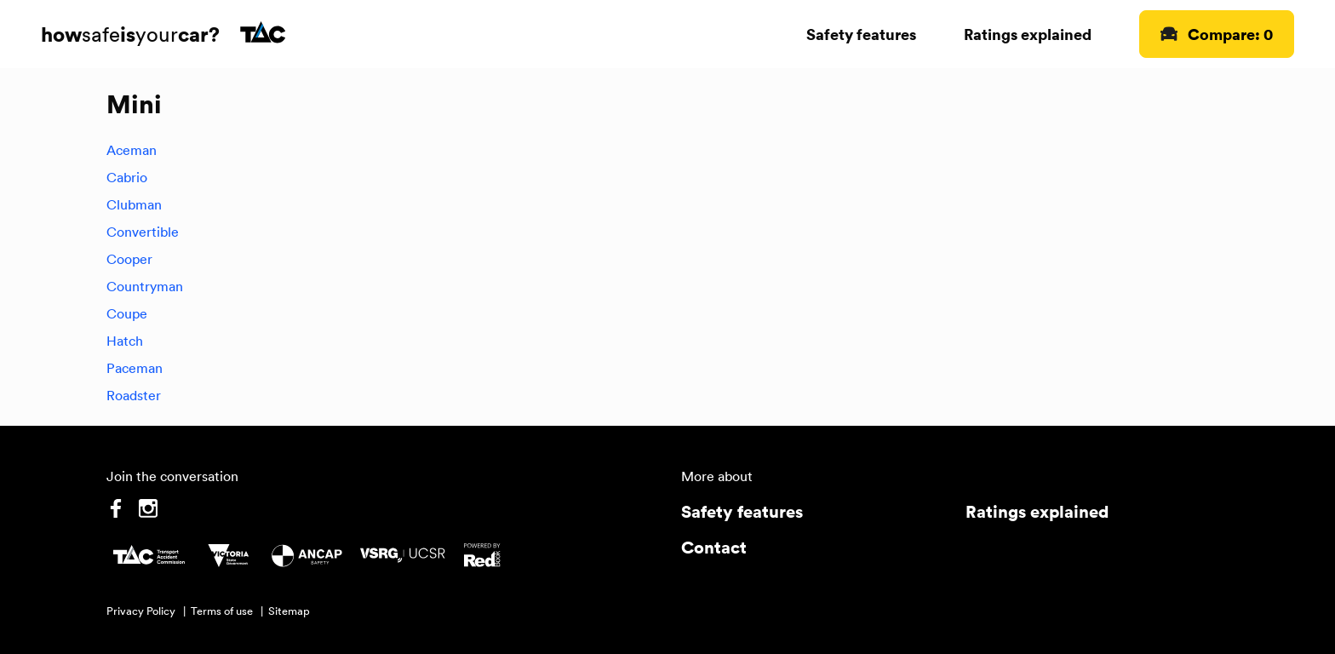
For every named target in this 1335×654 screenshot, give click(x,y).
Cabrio (126, 177)
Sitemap (289, 611)
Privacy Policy (140, 611)
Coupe (126, 313)
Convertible (142, 231)
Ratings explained (1027, 33)
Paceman (134, 367)
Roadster (133, 395)
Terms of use (222, 611)
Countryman (144, 286)
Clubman (134, 204)
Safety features (861, 33)
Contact (714, 547)
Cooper (129, 258)
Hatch (124, 340)
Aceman (131, 149)
